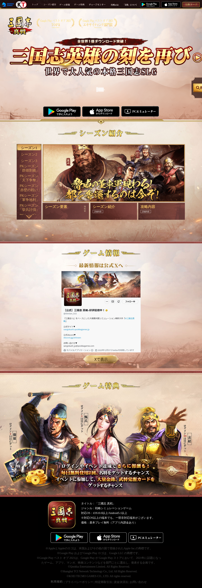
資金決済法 (121, 582)
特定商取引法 (103, 582)
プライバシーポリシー (79, 582)
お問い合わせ (138, 582)
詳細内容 (98, 211)
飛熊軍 (85, 209)
